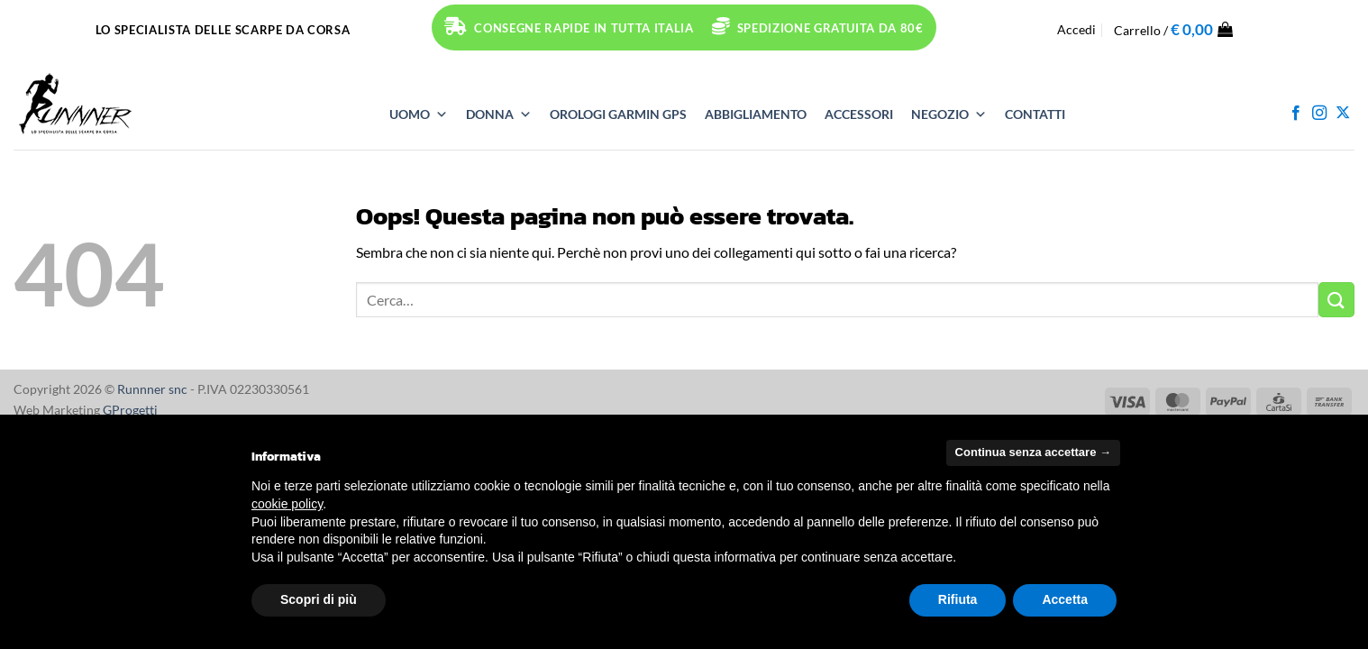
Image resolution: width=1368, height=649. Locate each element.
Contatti (1035, 114)
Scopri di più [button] (318, 599)
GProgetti (130, 409)
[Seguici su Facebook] (1296, 113)
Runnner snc (152, 389)
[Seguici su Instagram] (1319, 113)
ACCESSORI (859, 114)
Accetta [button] (1065, 599)
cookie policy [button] (287, 504)
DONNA (499, 114)
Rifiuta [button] (958, 599)
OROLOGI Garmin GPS (618, 114)
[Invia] (1336, 299)
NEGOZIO (949, 114)
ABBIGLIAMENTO (756, 114)
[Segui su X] (1343, 113)
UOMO (418, 114)
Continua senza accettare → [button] (1033, 452)
